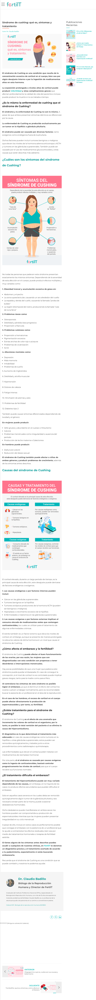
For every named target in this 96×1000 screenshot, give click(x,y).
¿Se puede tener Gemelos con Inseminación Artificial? (84, 56)
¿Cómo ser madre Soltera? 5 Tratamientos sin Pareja (84, 45)
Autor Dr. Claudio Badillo (10, 31)
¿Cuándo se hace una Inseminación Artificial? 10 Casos (84, 80)
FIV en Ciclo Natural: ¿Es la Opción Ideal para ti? (84, 67)
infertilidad (16, 91)
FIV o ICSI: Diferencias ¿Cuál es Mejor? (84, 32)
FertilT (47, 846)
